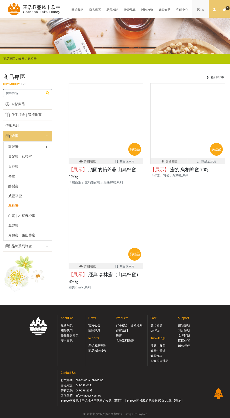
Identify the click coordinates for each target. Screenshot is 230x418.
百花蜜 (13, 166)
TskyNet (142, 414)
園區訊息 (94, 330)
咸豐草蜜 (15, 196)
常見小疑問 (158, 345)
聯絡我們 (184, 346)
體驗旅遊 (147, 10)
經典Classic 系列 (80, 287)
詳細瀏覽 (87, 161)
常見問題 (184, 336)
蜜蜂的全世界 (159, 361)
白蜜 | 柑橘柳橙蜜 (21, 216)
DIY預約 (156, 330)
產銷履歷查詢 (97, 345)
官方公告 (94, 325)
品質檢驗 (112, 10)
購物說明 (184, 325)
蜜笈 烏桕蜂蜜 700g (180, 169)
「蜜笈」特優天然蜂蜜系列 (171, 175)
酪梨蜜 (13, 186)
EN (200, 10)
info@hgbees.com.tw (88, 395)
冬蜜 (11, 176)
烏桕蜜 (32, 59)
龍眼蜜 (13, 147)
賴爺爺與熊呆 (70, 336)
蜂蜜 (21, 59)
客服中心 (182, 10)
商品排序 (214, 77)
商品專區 (95, 10)
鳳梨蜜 (13, 225)
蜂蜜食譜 (156, 356)
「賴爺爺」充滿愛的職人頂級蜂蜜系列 (96, 182)
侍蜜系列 (12, 125)
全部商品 (15, 104)
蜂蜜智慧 (165, 10)
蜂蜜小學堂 (158, 351)
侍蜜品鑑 (130, 10)
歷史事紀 (67, 341)
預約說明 (184, 330)
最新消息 (67, 325)
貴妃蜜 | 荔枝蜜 (20, 156)
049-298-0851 (84, 385)
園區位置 (184, 341)
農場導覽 (156, 325)
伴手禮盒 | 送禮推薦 (24, 115)
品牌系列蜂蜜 (19, 246)
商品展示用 (125, 161)
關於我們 (77, 10)
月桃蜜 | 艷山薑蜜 (21, 235)
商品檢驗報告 (97, 351)
